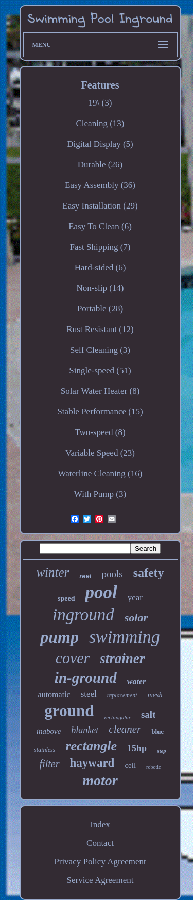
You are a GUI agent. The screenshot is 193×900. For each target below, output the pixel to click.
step (161, 751)
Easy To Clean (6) (100, 226)
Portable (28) (100, 309)
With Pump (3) (100, 494)
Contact (100, 843)
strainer (122, 658)
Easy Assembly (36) (100, 185)
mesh (155, 695)
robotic (153, 767)
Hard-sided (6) (100, 267)
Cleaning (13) (100, 123)
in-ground (86, 677)
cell (130, 765)
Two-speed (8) (100, 432)
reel (85, 576)
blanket (84, 730)
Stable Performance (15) (100, 412)
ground (69, 711)
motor (99, 780)
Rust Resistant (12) (99, 329)
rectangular (117, 717)
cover (73, 657)
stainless (44, 749)
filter (50, 763)
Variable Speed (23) (100, 453)
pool (101, 592)
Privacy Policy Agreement (100, 862)
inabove (49, 731)
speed (66, 598)
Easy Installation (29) (99, 206)
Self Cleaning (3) (100, 350)
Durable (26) (100, 164)
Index (100, 824)
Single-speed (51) (100, 370)
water (136, 681)
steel (89, 694)
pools (111, 573)
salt (148, 714)
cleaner (125, 729)
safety (148, 572)
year (135, 597)
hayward (92, 762)
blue (157, 731)
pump (59, 637)
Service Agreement (100, 880)
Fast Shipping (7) (99, 247)
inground (83, 614)
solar (136, 617)
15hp (137, 748)
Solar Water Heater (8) (100, 391)
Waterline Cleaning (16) (100, 473)
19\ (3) (100, 103)
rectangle (91, 745)
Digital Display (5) (100, 144)
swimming (124, 636)
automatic (54, 694)
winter (52, 572)
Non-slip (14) (100, 288)
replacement (122, 695)
